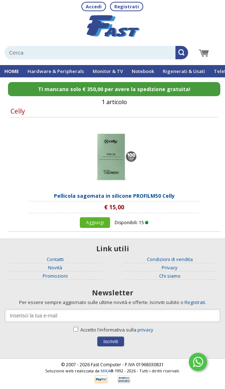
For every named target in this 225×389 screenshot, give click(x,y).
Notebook (143, 71)
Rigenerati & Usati (184, 71)
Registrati (126, 6)
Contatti (55, 259)
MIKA (105, 370)
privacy (145, 329)
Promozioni (55, 276)
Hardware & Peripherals (55, 71)
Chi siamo (170, 276)
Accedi (94, 6)
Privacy (170, 267)
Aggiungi (95, 222)
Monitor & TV (108, 71)
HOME (11, 71)
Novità (55, 267)
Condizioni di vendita (170, 259)
